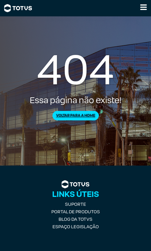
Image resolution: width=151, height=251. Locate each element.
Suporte (75, 204)
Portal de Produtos (75, 211)
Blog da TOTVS (75, 219)
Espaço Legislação (75, 226)
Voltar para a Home (75, 115)
